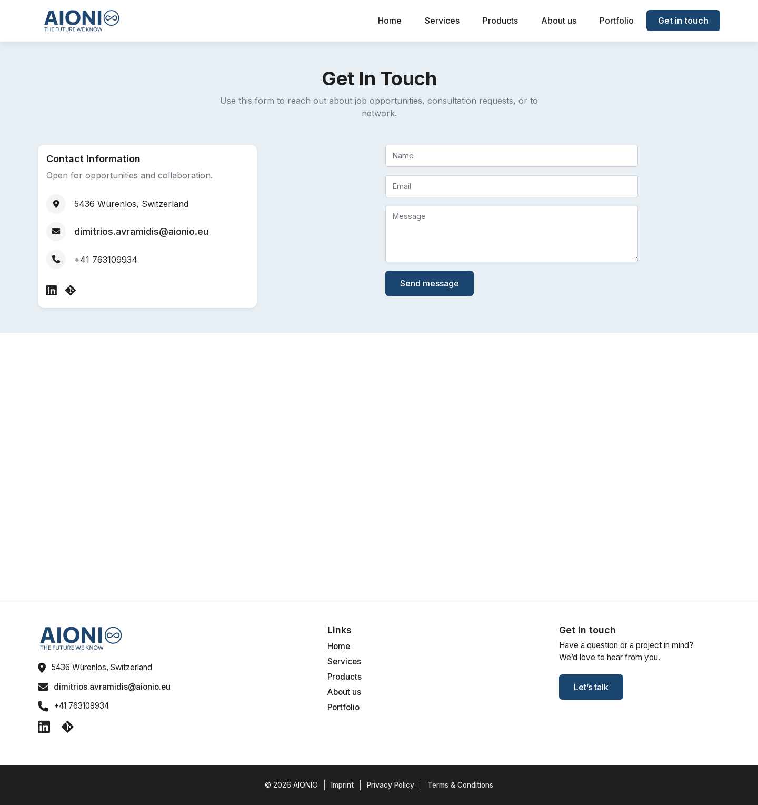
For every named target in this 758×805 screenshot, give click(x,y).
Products (500, 20)
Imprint (342, 785)
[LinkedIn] (53, 290)
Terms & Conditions (460, 785)
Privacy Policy (390, 785)
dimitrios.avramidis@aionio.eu (141, 231)
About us (558, 20)
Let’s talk (591, 687)
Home (390, 20)
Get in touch (683, 20)
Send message (429, 283)
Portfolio (617, 20)
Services (442, 20)
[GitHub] (70, 290)
